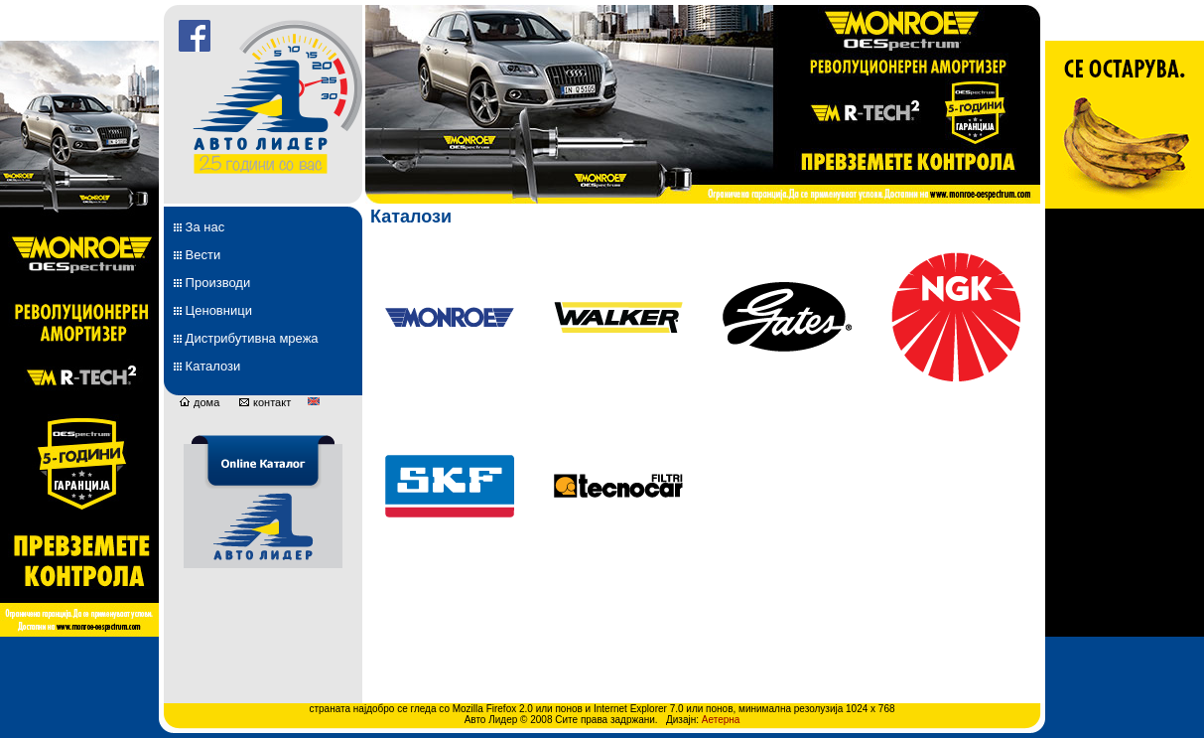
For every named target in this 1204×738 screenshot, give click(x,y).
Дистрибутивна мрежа (246, 338)
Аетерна (721, 719)
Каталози (207, 366)
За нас (199, 227)
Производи (212, 282)
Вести (197, 254)
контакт (264, 402)
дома (199, 402)
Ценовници (213, 310)
